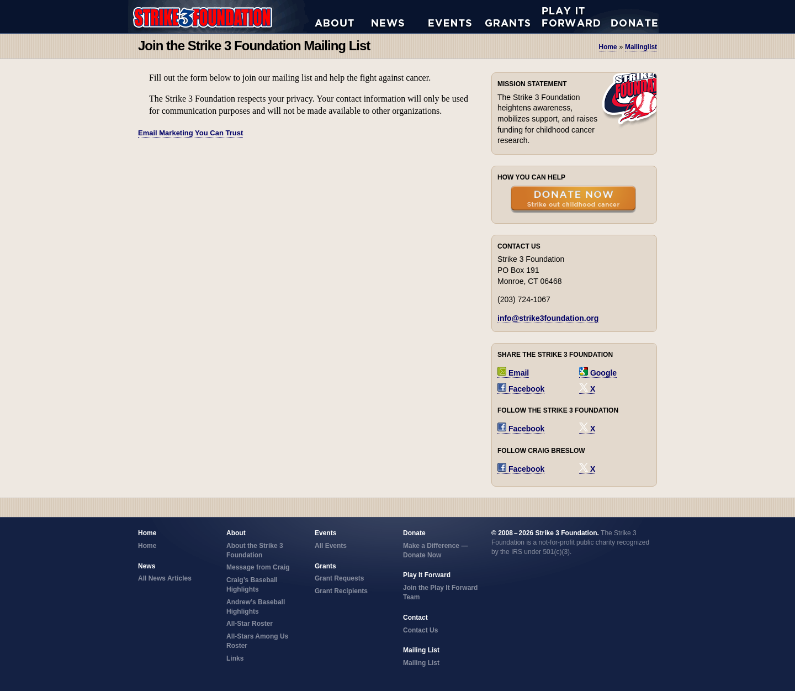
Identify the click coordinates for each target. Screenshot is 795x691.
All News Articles (400, 16)
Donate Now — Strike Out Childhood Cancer (573, 200)
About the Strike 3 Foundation (343, 16)
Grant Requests (513, 16)
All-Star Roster (249, 623)
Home (608, 47)
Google (598, 372)
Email (513, 372)
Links (234, 658)
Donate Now (629, 16)
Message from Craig (258, 567)
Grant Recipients (341, 591)
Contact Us (420, 630)
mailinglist (641, 47)
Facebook (520, 388)
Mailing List (421, 663)
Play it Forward (570, 16)
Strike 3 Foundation (221, 16)
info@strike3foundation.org (547, 318)
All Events (456, 16)
